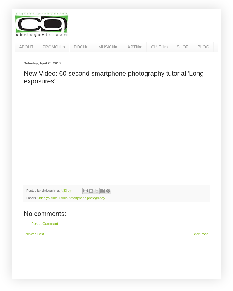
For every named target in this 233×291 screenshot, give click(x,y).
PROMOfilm (53, 47)
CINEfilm (159, 47)
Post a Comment (44, 224)
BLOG (203, 47)
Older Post (199, 234)
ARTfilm (135, 47)
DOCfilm (82, 47)
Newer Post (34, 234)
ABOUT (26, 47)
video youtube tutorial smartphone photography (71, 198)
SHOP (182, 47)
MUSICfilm (109, 47)
